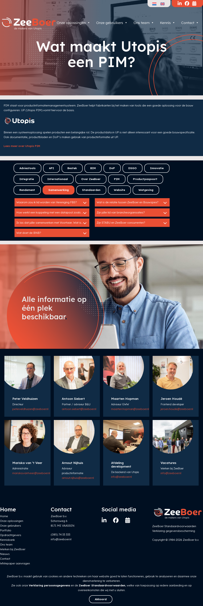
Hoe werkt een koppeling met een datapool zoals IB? (52, 213)
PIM (117, 179)
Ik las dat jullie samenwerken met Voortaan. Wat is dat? (52, 223)
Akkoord (101, 599)
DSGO (132, 168)
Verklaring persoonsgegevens (49, 585)
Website (119, 190)
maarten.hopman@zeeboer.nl (130, 409)
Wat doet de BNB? (52, 233)
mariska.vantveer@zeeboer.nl (31, 473)
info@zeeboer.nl (121, 476)
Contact (190, 23)
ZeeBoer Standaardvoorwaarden (102, 585)
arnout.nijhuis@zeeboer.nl (78, 478)
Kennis (167, 23)
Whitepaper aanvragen (15, 563)
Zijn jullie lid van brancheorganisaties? (132, 213)
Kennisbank (7, 540)
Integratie (26, 179)
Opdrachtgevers (10, 535)
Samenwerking (58, 190)
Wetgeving (145, 190)
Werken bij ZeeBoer (12, 549)
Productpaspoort (145, 179)
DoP (112, 168)
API (51, 168)
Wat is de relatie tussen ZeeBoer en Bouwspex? (132, 202)
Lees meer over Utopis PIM (22, 146)
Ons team (144, 23)
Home (4, 516)
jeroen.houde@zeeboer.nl (177, 409)
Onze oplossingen (73, 23)
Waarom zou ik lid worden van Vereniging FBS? (52, 202)
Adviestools (27, 168)
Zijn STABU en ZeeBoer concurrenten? (132, 223)
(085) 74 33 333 (60, 534)
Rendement (27, 190)
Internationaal (57, 179)
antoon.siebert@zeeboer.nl (79, 409)
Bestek (72, 168)
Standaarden (91, 190)
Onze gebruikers (112, 23)
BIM (93, 168)
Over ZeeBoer (91, 179)
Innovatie (157, 168)
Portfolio (5, 530)
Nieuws (5, 554)
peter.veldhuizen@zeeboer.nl (30, 409)
